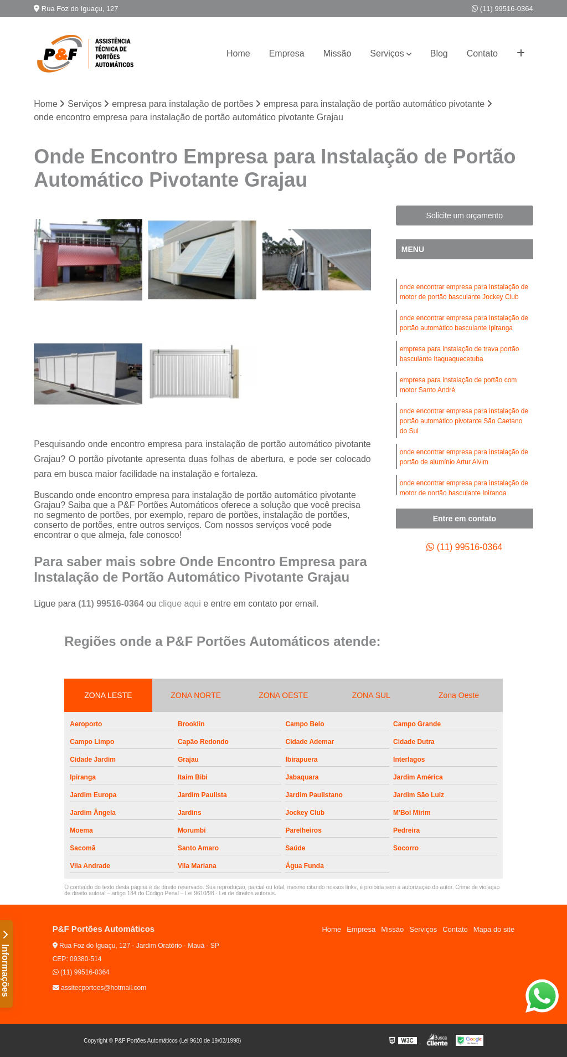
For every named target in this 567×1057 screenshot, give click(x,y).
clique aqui (179, 603)
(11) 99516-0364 (502, 8)
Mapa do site (493, 929)
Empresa (287, 53)
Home (238, 53)
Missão (337, 53)
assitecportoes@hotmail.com (100, 988)
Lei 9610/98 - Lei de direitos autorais (230, 893)
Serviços (387, 53)
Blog (439, 53)
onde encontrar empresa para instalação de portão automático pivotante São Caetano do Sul (464, 421)
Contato (482, 53)
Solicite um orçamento (464, 215)
